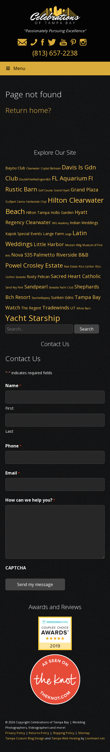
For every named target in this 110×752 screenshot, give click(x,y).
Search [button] (86, 329)
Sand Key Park (14, 287)
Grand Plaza (84, 189)
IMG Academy (60, 223)
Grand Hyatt (62, 190)
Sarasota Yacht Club (61, 287)
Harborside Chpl (36, 201)
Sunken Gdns (62, 297)
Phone (13, 446)
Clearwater (33, 168)
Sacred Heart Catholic (76, 276)
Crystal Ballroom (51, 168)
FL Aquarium (69, 178)
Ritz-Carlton (86, 266)
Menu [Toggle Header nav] (15, 68)
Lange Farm (53, 233)
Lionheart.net (95, 738)
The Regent (31, 307)
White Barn (84, 308)
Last (9, 430)
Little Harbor (49, 244)
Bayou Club (15, 168)
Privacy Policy (15, 733)
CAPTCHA (15, 568)
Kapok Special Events (23, 233)
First (9, 407)
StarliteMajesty (41, 298)
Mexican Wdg (73, 245)
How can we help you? (30, 500)
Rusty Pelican (38, 276)
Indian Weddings (84, 222)
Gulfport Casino (15, 201)
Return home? (28, 110)
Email (12, 473)
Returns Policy (39, 733)
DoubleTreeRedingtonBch (35, 179)
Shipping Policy (63, 733)
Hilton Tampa (38, 212)
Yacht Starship (32, 317)
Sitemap (84, 733)
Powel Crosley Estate (34, 265)
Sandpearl (36, 286)
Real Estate (71, 266)
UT (72, 307)
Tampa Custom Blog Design (24, 738)
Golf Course (45, 190)
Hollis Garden (62, 212)
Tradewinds (55, 307)
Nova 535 (21, 254)
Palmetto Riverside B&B (60, 254)
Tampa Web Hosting (65, 738)
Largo (68, 234)
